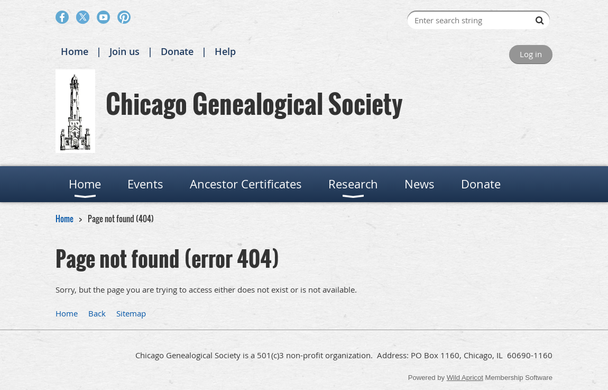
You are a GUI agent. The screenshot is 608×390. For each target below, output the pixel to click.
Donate (177, 51)
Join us (124, 51)
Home (74, 51)
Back (97, 313)
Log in (531, 54)
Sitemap (131, 313)
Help (225, 51)
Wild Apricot (465, 378)
